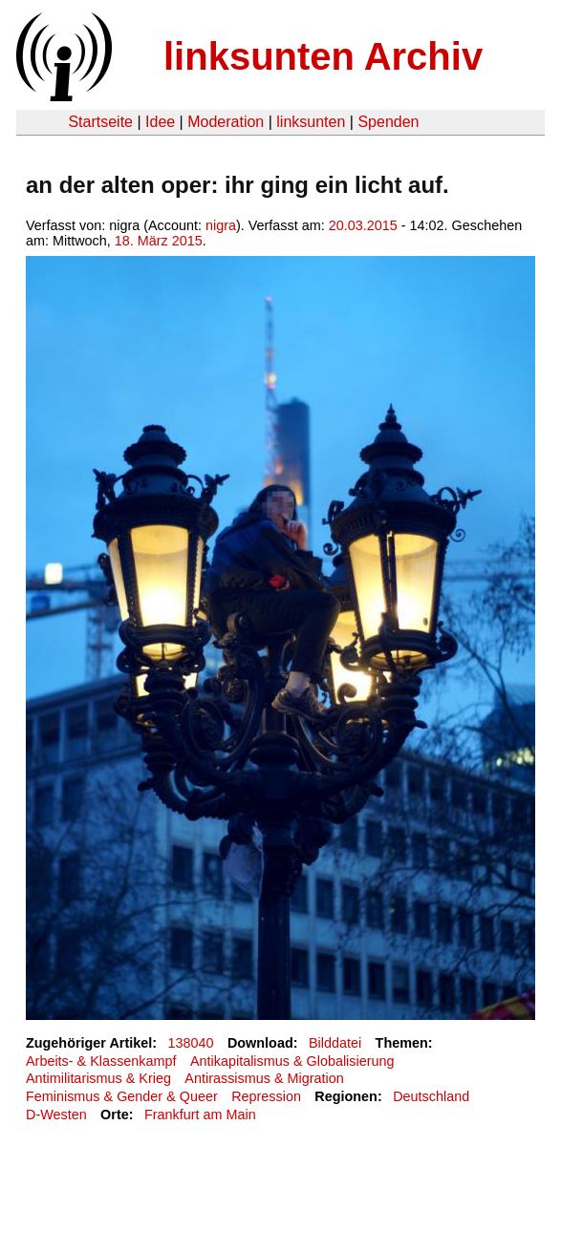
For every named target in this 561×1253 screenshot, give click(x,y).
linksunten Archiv (323, 56)
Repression (266, 1096)
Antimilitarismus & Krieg (98, 1078)
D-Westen (56, 1114)
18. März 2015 (159, 240)
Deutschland (431, 1096)
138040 (191, 1043)
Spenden (388, 122)
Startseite (100, 122)
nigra (220, 225)
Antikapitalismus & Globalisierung (292, 1061)
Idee (160, 122)
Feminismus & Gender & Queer (122, 1096)
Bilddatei (335, 1043)
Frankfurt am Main (200, 1114)
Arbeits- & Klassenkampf (101, 1061)
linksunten (310, 122)
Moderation (225, 122)
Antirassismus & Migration (263, 1078)
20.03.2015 (363, 225)
